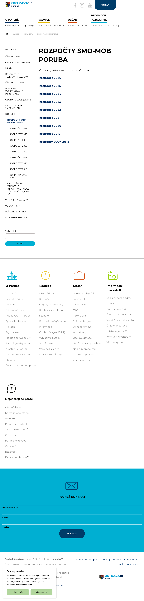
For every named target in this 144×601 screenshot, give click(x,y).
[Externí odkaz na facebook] (74, 5)
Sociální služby (82, 299)
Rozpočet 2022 (50, 109)
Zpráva (5, 527)
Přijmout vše (18, 592)
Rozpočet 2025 (50, 86)
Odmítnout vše (41, 592)
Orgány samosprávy (51, 304)
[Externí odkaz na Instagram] (81, 5)
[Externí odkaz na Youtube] (89, 5)
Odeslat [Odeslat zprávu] (72, 533)
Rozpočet (45, 299)
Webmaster (118, 559)
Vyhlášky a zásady (49, 337)
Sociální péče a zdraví (119, 298)
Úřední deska (47, 293)
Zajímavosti (13, 332)
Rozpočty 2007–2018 (54, 141)
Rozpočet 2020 (50, 125)
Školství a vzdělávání (119, 314)
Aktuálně (11, 293)
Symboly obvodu (16, 321)
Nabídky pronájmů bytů (87, 343)
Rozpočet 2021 (49, 117)
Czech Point (80, 304)
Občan (78, 286)
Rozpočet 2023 (50, 102)
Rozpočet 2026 (50, 78)
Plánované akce (15, 310)
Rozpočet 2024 (50, 93)
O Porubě (13, 286)
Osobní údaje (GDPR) (52, 332)
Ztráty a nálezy (81, 360)
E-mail (5, 517)
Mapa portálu (84, 559)
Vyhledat (10, 231)
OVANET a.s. (57, 585)
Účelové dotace (82, 337)
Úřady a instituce (117, 325)
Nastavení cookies (24, 585)
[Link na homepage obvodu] (119, 580)
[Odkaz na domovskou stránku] (7, 34)
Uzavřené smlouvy (50, 354)
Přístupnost (101, 559)
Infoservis (11, 304)
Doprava (112, 303)
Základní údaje (15, 299)
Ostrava (9, 446)
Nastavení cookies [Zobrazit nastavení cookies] (128, 564)
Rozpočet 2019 (49, 133)
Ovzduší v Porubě (15, 429)
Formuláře (79, 315)
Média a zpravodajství (18, 337)
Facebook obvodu (16, 457)
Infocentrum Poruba (18, 315)
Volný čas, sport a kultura (121, 320)
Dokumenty (28, 34)
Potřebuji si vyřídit (84, 293)
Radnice (16, 34)
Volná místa (46, 343)
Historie (10, 326)
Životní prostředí (117, 309)
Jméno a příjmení (10, 508)
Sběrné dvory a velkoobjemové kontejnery (82, 327)
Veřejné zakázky (49, 349)
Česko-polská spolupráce (21, 365)
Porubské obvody (15, 440)
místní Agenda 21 (117, 331)
